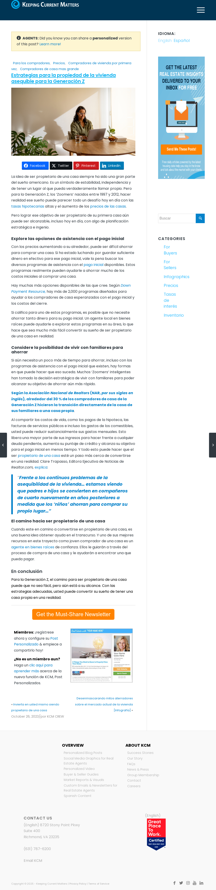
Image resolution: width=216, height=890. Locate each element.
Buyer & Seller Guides (81, 774)
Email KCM (33, 860)
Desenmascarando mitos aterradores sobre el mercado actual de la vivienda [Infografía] (104, 704)
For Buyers (170, 250)
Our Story (135, 758)
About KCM (137, 745)
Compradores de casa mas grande (49, 69)
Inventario (172, 315)
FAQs (131, 764)
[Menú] (198, 10)
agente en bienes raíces (32, 547)
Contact (134, 780)
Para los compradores (31, 63)
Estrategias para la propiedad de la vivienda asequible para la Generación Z (63, 78)
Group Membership (143, 775)
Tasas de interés (170, 300)
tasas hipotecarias (27, 206)
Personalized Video (79, 768)
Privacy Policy (77, 883)
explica (41, 467)
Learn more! (50, 44)
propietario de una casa (39, 455)
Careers (134, 786)
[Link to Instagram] (187, 883)
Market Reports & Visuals (84, 780)
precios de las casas (108, 206)
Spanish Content (77, 796)
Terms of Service (98, 883)
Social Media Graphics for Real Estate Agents (89, 761)
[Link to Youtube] (194, 883)
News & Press (138, 769)
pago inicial (93, 264)
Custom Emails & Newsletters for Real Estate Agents (90, 788)
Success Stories (140, 752)
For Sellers (170, 264)
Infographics (172, 276)
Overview (73, 745)
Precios (59, 63)
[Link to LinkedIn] (201, 883)
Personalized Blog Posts (83, 752)
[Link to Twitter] (181, 883)
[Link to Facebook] (174, 883)
